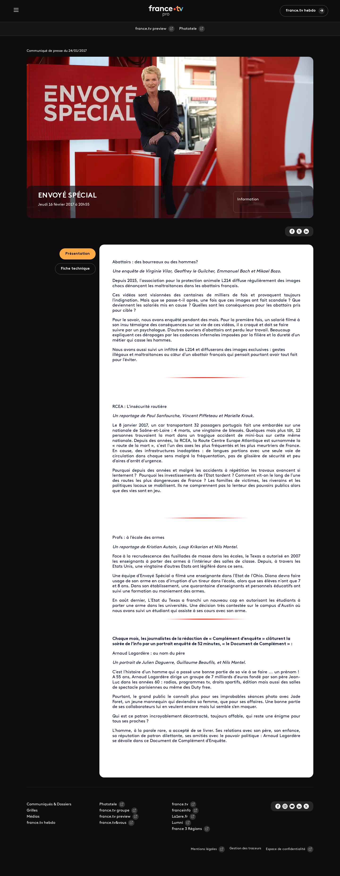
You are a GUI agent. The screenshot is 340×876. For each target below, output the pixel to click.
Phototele (188, 29)
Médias (33, 817)
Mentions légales (204, 849)
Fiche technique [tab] (75, 269)
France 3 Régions (187, 829)
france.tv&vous (112, 823)
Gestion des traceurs (245, 848)
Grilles (32, 810)
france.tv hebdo (301, 11)
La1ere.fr (180, 817)
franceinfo (181, 810)
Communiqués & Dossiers (49, 804)
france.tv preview (150, 29)
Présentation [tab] (77, 254)
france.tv (180, 804)
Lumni (177, 823)
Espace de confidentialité (285, 849)
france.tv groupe (114, 810)
